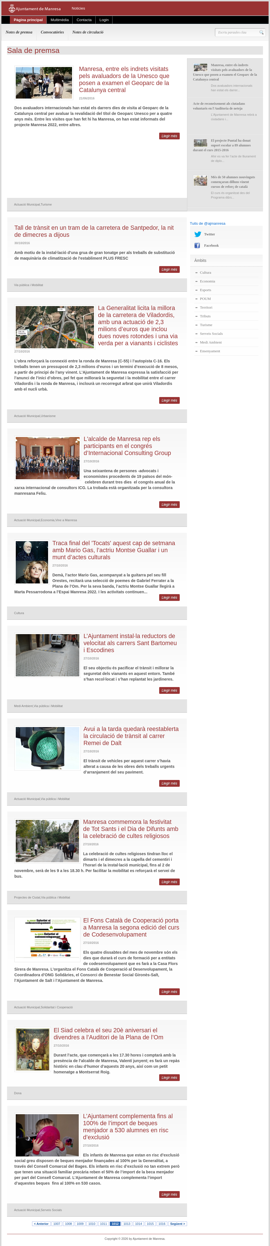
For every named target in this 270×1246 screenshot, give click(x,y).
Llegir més (169, 136)
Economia (48, 520)
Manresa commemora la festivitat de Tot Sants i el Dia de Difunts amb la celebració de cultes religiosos (131, 829)
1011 (103, 1223)
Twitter (209, 234)
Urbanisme (48, 416)
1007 (56, 1223)
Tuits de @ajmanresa (207, 223)
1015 (150, 1223)
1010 (91, 1223)
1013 (126, 1223)
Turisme (46, 204)
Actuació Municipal (27, 204)
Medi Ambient (23, 706)
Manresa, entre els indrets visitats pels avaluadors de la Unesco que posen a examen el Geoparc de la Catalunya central (124, 79)
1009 (80, 1223)
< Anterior (41, 1223)
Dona (17, 1093)
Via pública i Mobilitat (28, 285)
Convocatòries (52, 32)
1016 (162, 1223)
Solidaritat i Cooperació (57, 1007)
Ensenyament (210, 351)
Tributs (205, 316)
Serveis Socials (51, 1210)
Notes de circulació (87, 32)
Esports (205, 290)
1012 (115, 1223)
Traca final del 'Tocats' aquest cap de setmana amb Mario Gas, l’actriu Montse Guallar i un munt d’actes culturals (113, 550)
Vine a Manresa (66, 520)
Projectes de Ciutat (27, 897)
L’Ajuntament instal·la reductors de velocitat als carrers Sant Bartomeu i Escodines (130, 643)
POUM (205, 299)
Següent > (177, 1223)
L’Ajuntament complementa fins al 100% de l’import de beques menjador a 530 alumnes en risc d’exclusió (128, 1127)
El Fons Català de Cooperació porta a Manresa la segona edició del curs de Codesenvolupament (131, 927)
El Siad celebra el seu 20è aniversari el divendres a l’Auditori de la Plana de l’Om (108, 1034)
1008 (68, 1223)
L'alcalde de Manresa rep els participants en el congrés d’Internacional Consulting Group (127, 446)
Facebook (211, 245)
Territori (206, 307)
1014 (138, 1223)
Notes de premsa (19, 32)
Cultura (19, 613)
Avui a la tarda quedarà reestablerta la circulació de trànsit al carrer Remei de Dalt (131, 736)
